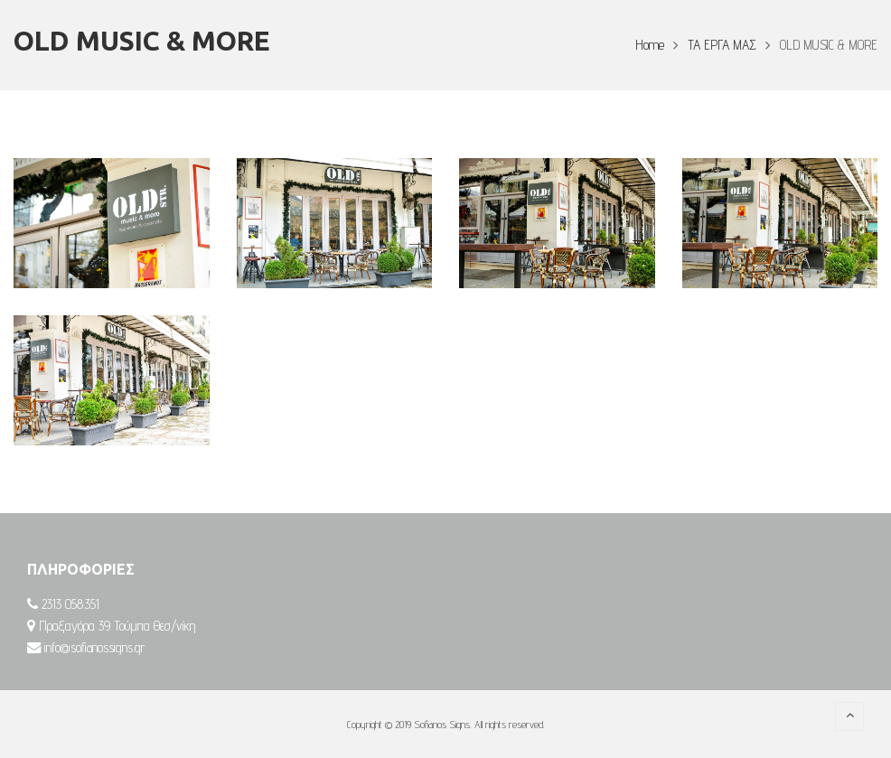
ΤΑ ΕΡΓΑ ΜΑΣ (722, 44)
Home (649, 44)
